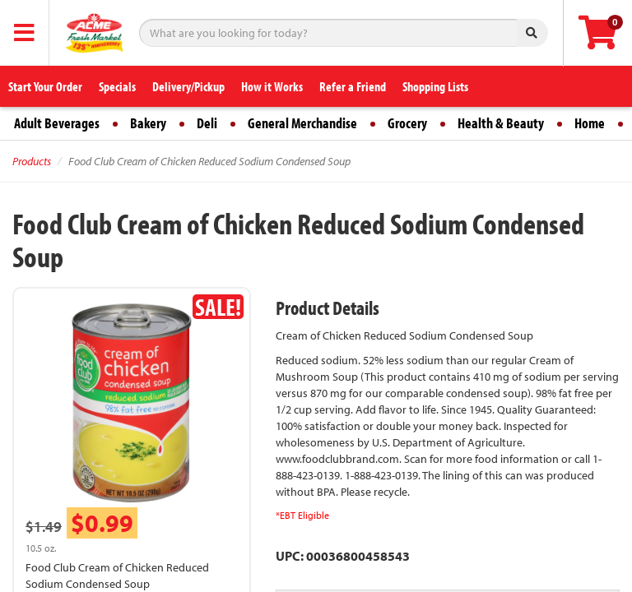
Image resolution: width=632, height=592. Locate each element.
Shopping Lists (435, 86)
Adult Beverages (57, 122)
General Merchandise (302, 122)
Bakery (148, 122)
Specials (117, 86)
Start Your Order (45, 86)
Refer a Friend (352, 86)
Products (31, 161)
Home (589, 122)
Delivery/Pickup (188, 86)
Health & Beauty (501, 122)
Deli (207, 122)
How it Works (272, 86)
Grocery (407, 122)
